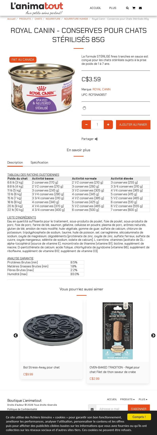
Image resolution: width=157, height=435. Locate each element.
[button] (127, 7)
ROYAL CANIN (101, 89)
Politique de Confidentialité (22, 409)
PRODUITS (25, 18)
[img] (118, 331)
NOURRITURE (53, 18)
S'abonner (138, 409)
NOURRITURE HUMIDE (76, 18)
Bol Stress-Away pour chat (41, 367)
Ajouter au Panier (133, 125)
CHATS (38, 18)
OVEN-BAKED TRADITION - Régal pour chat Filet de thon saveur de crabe (115, 369)
